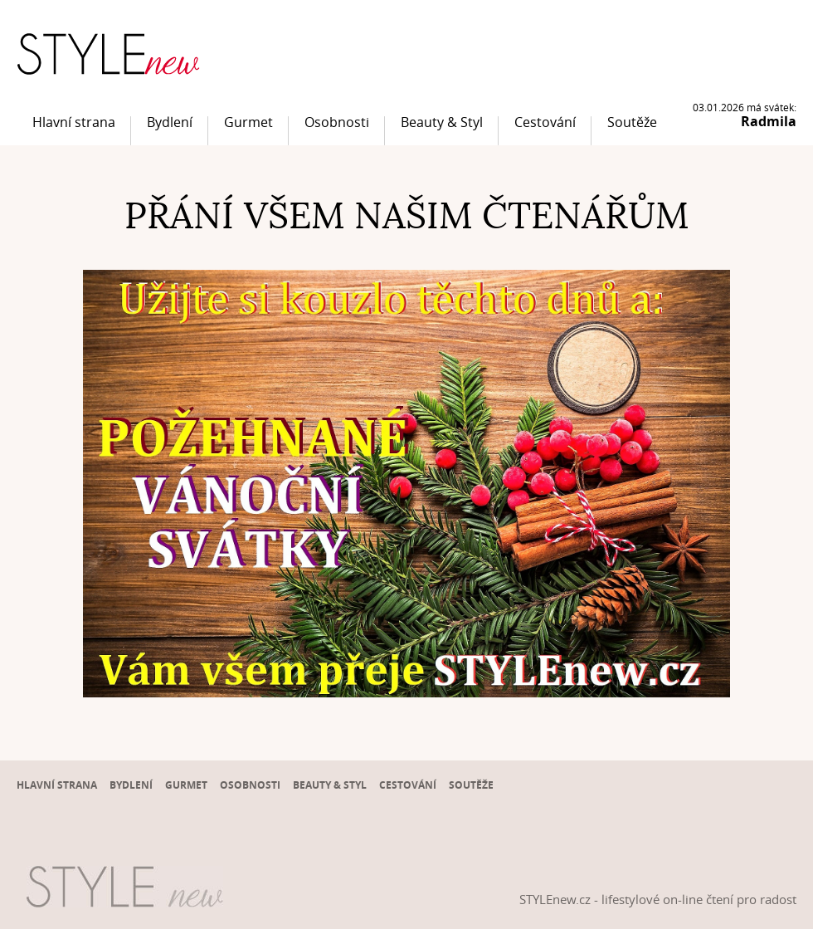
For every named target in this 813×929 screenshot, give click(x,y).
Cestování (545, 122)
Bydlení (169, 122)
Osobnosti (336, 122)
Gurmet (248, 122)
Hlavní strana (73, 122)
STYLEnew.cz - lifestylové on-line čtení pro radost (657, 899)
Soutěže (632, 122)
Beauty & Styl (442, 122)
